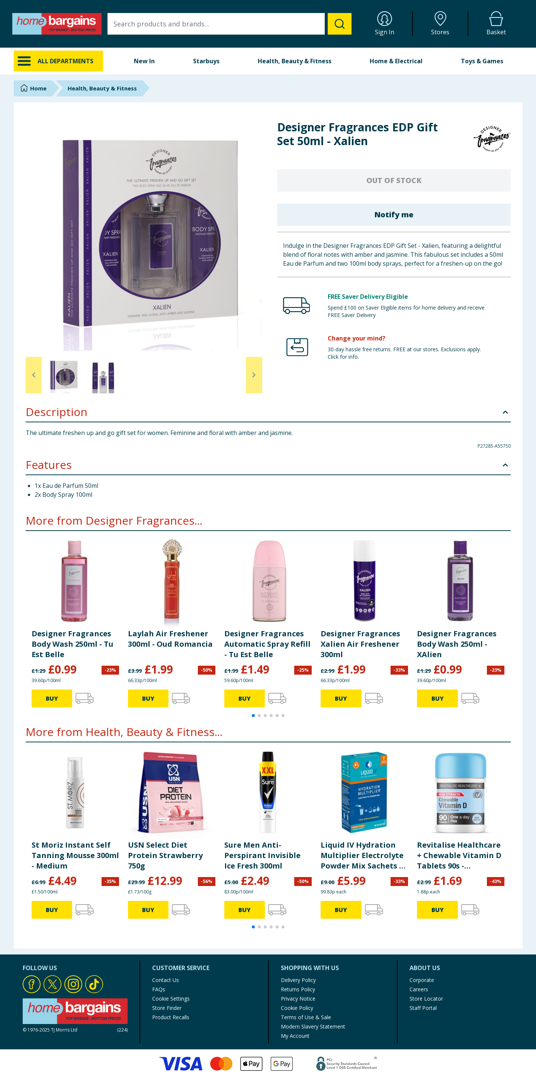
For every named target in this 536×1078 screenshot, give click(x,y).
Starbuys (206, 61)
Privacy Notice (298, 998)
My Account (295, 1035)
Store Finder (167, 1007)
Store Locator (426, 998)
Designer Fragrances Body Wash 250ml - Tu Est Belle (72, 643)
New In (144, 61)
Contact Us (165, 979)
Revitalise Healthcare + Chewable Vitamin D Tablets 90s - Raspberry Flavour (459, 855)
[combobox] (229, 24)
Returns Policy (298, 989)
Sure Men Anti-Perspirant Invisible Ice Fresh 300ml (262, 855)
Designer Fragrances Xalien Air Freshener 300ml (360, 643)
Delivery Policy (298, 979)
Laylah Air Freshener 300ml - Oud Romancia (170, 638)
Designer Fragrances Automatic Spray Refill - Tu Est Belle (267, 643)
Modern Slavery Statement (313, 1026)
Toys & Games (482, 61)
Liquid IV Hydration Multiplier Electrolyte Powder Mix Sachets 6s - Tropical (364, 855)
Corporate (422, 979)
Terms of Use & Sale (306, 1017)
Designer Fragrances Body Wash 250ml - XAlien (457, 643)
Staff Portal (423, 1007)
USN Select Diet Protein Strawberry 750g (165, 855)
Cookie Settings (171, 998)
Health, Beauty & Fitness (294, 61)
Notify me (393, 214)
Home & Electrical (396, 61)
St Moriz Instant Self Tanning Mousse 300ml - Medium (75, 855)
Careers (419, 989)
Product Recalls (170, 1017)
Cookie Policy (297, 1007)
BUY (52, 698)
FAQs (158, 989)
